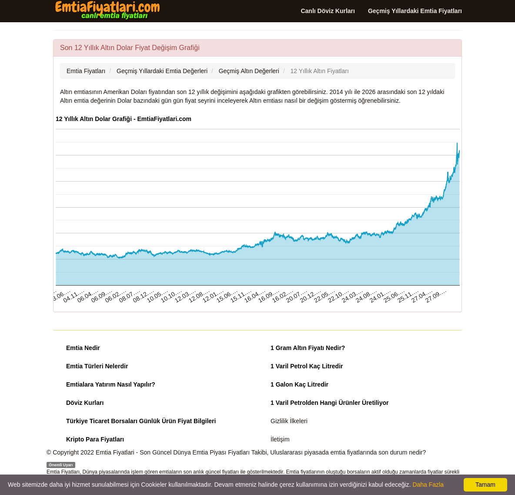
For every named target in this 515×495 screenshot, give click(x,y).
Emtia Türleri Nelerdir (97, 366)
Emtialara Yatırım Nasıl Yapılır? (110, 384)
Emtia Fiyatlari (115, 452)
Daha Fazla (428, 484)
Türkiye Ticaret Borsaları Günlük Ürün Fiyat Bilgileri (141, 421)
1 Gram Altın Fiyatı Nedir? (308, 347)
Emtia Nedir (83, 347)
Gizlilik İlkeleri (289, 421)
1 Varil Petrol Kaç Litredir (307, 366)
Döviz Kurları (85, 402)
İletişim (280, 439)
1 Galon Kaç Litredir (299, 384)
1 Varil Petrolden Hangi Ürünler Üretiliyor (330, 402)
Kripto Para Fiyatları (95, 439)
